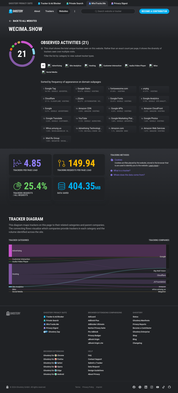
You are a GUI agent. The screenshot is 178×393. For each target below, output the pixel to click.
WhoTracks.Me (97, 3)
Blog (135, 339)
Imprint (99, 387)
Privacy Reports (139, 324)
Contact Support (95, 359)
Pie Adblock (93, 332)
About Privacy (94, 374)
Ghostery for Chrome (53, 355)
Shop (135, 335)
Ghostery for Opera (53, 367)
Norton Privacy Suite (96, 328)
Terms (77, 387)
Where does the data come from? (127, 175)
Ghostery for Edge (52, 370)
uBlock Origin (93, 339)
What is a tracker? (120, 170)
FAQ (90, 355)
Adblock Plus (93, 320)
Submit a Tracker (95, 363)
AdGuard (92, 317)
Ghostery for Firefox (53, 359)
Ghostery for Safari (52, 363)
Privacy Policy (88, 387)
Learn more (154, 165)
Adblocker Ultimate (96, 324)
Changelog (137, 343)
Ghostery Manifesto (141, 320)
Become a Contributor (154, 11)
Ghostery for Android (53, 374)
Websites (63, 11)
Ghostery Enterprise (141, 332)
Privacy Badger (94, 335)
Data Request (94, 367)
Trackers (49, 11)
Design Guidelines (96, 370)
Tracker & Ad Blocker (49, 3)
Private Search (74, 3)
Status (135, 317)
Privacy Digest (119, 3)
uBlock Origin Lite (95, 343)
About (37, 11)
